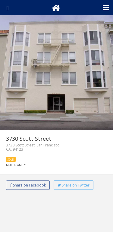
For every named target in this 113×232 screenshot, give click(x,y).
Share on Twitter (73, 185)
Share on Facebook (28, 185)
